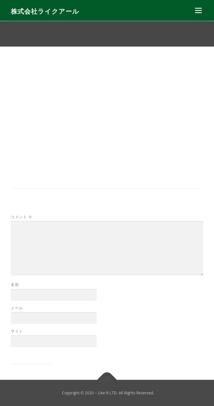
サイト (17, 331)
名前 (15, 284)
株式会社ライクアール (45, 11)
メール (17, 307)
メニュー (198, 10)
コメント (21, 216)
